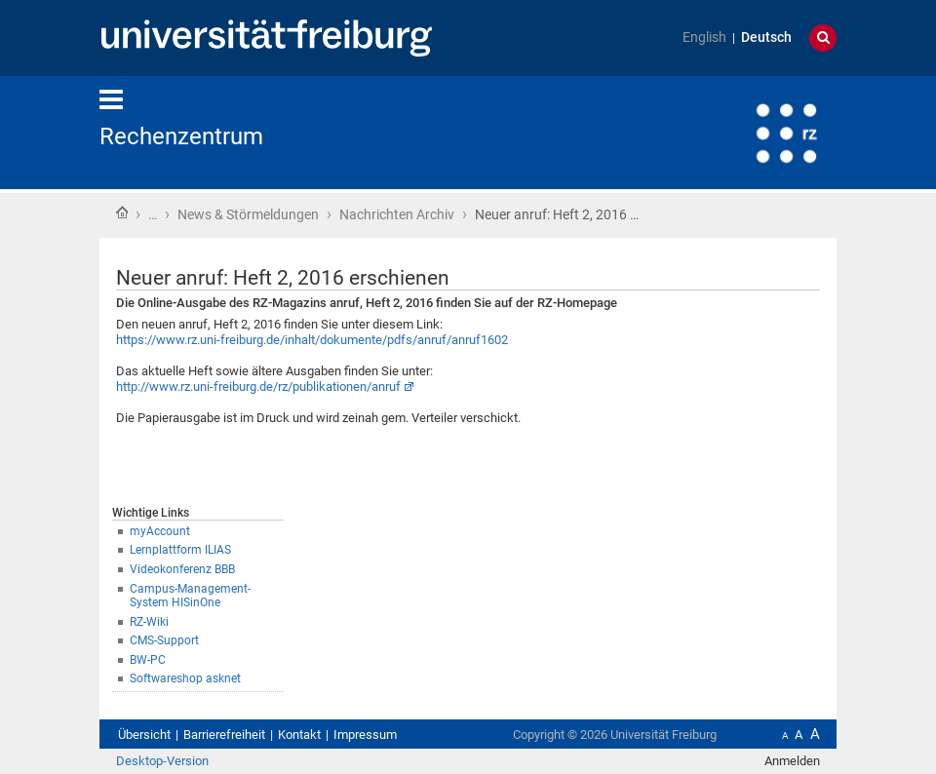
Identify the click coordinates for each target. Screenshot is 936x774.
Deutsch (766, 37)
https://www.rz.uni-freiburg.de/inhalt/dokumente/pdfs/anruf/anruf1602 (312, 339)
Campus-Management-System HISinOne (190, 596)
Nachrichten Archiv (396, 214)
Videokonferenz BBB (182, 569)
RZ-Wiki (149, 622)
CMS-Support (164, 640)
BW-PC (148, 660)
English (704, 37)
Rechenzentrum (181, 136)
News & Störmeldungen (248, 214)
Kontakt (299, 734)
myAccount (160, 531)
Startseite (122, 212)
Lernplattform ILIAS (180, 550)
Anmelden (792, 761)
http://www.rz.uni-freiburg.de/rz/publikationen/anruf (258, 386)
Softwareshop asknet (185, 678)
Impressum (365, 734)
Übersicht (144, 734)
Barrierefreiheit (224, 734)
